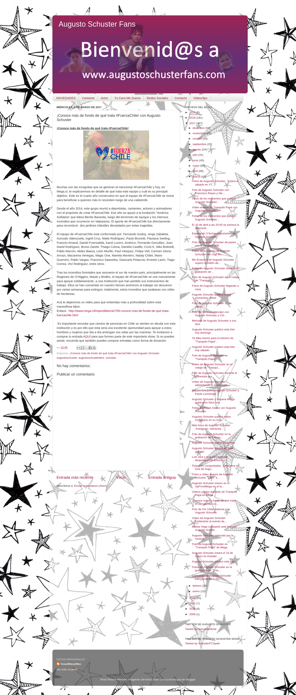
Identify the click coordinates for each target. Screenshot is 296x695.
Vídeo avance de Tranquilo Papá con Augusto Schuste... (214, 209)
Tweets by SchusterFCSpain (202, 643)
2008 (192, 614)
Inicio (120, 477)
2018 (192, 117)
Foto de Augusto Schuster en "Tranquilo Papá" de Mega (210, 546)
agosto (197, 149)
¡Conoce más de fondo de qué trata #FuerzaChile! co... (214, 502)
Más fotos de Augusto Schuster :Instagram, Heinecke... (211, 427)
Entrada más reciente (75, 477)
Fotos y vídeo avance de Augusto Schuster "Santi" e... (212, 476)
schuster (111, 357)
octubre (198, 138)
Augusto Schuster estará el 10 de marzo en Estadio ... (212, 554)
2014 (192, 608)
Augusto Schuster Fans (97, 24)
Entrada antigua (162, 477)
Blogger (190, 679)
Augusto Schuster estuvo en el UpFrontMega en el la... (211, 485)
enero (196, 591)
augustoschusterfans (91, 357)
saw (155, 679)
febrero (197, 585)
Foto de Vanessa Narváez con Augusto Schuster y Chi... (210, 313)
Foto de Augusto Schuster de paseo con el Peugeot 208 (214, 244)
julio (195, 154)
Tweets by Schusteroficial (200, 629)
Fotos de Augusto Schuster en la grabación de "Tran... (212, 569)
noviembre (199, 133)
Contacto (181, 98)
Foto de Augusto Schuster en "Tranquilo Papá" (210, 357)
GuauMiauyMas (71, 663)
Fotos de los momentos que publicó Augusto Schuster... (214, 200)
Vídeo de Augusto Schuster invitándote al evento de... (209, 519)
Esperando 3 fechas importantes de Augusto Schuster (214, 235)
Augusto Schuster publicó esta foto (213, 442)
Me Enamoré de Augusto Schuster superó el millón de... (213, 261)
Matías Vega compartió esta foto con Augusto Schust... (214, 528)
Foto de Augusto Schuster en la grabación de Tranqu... (211, 436)
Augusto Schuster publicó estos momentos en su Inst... (211, 418)
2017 (192, 123)
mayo (196, 165)
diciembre (199, 127)
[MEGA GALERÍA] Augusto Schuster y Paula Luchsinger (215, 392)
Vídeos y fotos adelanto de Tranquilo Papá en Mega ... (214, 493)
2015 (192, 603)
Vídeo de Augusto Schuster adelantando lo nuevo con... (210, 383)
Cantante (88, 98)
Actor (104, 98)
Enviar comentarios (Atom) (90, 485)
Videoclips (200, 98)
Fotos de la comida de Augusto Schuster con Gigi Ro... (211, 252)
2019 (192, 112)
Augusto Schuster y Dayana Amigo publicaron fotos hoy (213, 401)
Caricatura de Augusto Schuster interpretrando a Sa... (211, 577)
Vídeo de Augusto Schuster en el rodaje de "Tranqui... (212, 366)
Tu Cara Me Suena (127, 98)
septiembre (200, 144)
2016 (192, 598)
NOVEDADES (66, 98)
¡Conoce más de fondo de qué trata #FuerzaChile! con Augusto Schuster (114, 353)
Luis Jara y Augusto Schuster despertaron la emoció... (210, 458)
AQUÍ (87, 336)
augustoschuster (67, 357)
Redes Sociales (157, 98)
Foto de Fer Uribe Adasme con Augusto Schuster (211, 511)
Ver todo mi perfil (67, 669)
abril (196, 171)
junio (196, 160)
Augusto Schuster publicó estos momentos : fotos (211, 296)
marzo (197, 176)
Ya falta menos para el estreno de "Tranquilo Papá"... (213, 340)
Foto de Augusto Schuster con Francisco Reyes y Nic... (210, 191)
